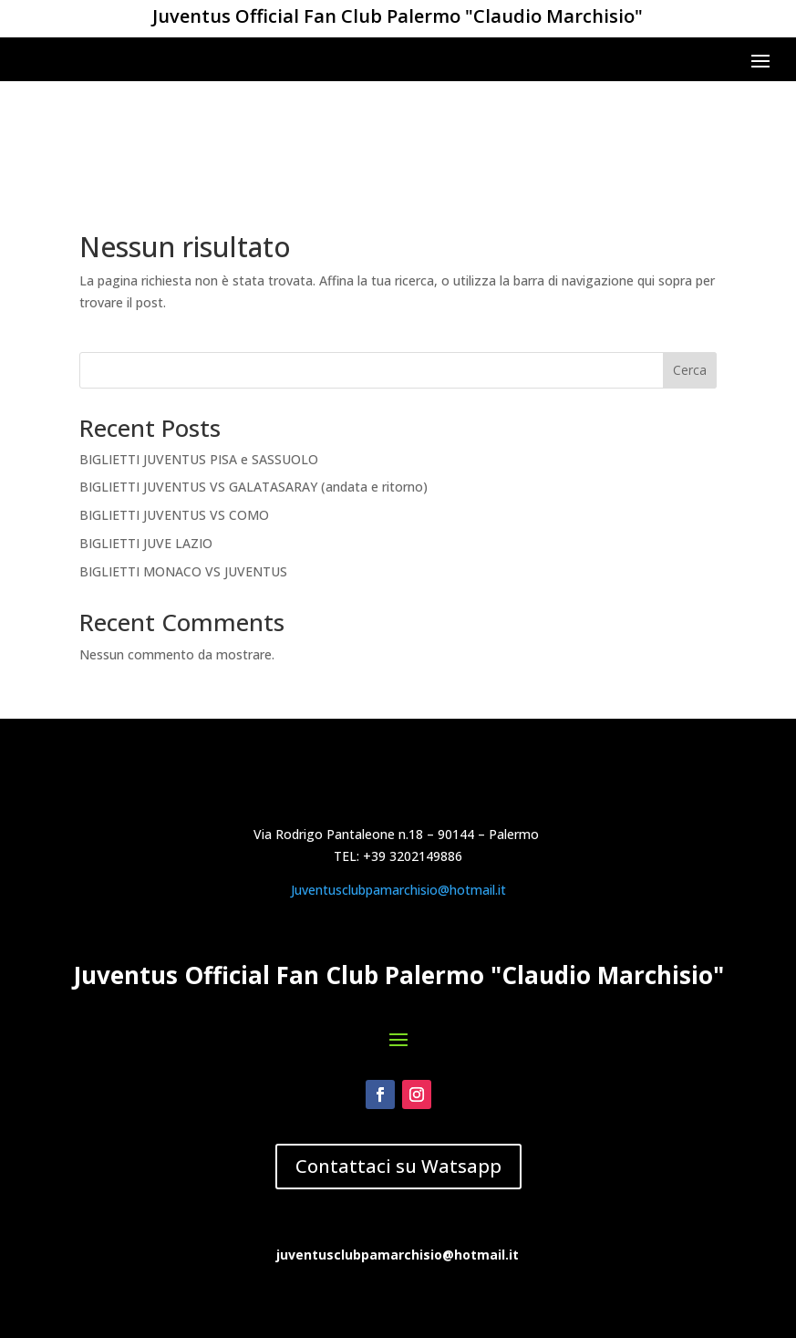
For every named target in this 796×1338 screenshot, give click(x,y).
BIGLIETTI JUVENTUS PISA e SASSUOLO (198, 359)
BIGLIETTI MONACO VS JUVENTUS (183, 472)
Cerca (690, 270)
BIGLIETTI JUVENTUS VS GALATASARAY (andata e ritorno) (253, 387)
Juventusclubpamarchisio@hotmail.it (398, 1073)
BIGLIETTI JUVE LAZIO (145, 443)
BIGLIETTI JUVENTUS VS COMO (174, 415)
